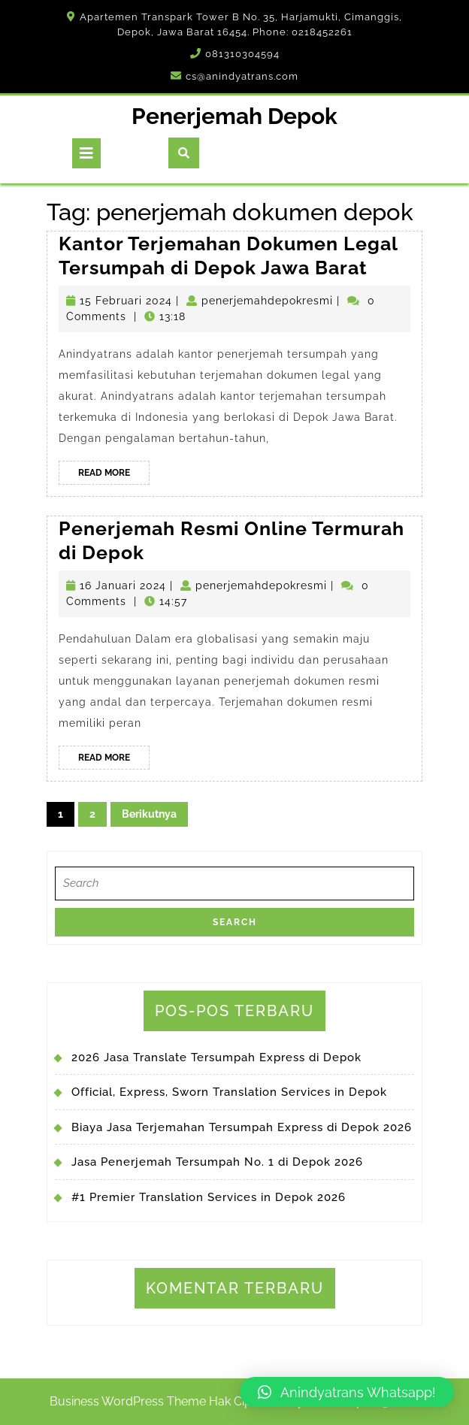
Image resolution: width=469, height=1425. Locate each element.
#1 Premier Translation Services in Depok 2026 (208, 1197)
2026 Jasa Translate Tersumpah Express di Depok (216, 1057)
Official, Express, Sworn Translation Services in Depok (229, 1092)
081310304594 (242, 53)
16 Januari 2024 (123, 585)
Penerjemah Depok (234, 116)
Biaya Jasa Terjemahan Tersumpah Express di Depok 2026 (241, 1127)
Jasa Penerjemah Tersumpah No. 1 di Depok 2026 (217, 1162)
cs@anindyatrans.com (242, 76)
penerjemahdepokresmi (267, 301)
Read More (114, 475)
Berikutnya (149, 814)
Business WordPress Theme (128, 1401)
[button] (347, 1392)
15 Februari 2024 (126, 301)
